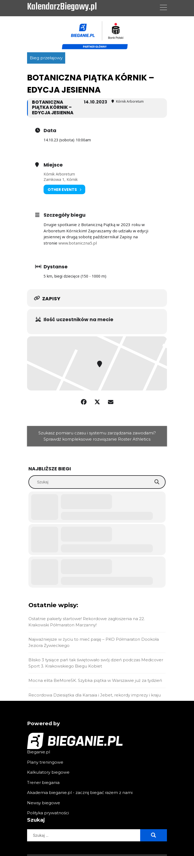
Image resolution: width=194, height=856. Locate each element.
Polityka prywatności (48, 812)
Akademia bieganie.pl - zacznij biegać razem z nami (80, 792)
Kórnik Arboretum (59, 174)
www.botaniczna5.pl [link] (77, 243)
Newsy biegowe (43, 802)
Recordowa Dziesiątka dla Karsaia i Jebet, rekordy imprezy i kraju (94, 695)
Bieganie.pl (38, 751)
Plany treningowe (45, 762)
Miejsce (53, 164)
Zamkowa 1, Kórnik (61, 179)
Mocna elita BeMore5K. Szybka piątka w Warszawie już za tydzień (95, 680)
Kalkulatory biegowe (48, 772)
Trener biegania (43, 782)
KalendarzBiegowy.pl (62, 7)
